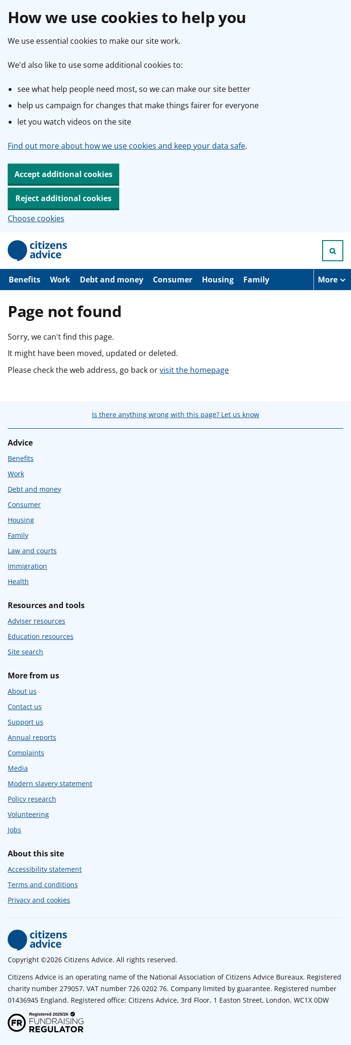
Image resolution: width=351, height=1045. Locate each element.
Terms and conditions (43, 884)
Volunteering (28, 814)
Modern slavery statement (50, 783)
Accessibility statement (45, 869)
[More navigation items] (332, 279)
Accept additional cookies (63, 174)
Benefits (24, 279)
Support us (25, 721)
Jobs (14, 829)
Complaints (26, 752)
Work (60, 279)
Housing (218, 279)
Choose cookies (36, 218)
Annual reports (32, 737)
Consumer (172, 279)
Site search (25, 651)
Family (256, 279)
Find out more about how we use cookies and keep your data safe (126, 145)
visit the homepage (194, 370)
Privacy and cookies (39, 900)
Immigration (27, 566)
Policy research (32, 798)
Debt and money (111, 279)
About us (22, 691)
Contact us (25, 706)
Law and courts (32, 550)
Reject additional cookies (63, 198)
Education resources (41, 636)
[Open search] (332, 250)
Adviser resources (36, 620)
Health (18, 581)
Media (18, 768)
